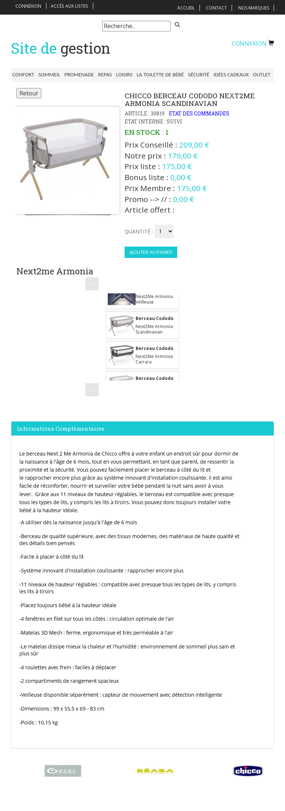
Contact (216, 8)
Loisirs (119, 74)
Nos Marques (253, 8)
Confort (23, 74)
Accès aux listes (70, 6)
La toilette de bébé (154, 74)
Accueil (186, 8)
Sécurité (191, 74)
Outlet (252, 74)
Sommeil (48, 74)
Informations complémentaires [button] (60, 430)
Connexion (29, 6)
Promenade (76, 74)
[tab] (142, 430)
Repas (101, 74)
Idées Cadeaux (222, 74)
